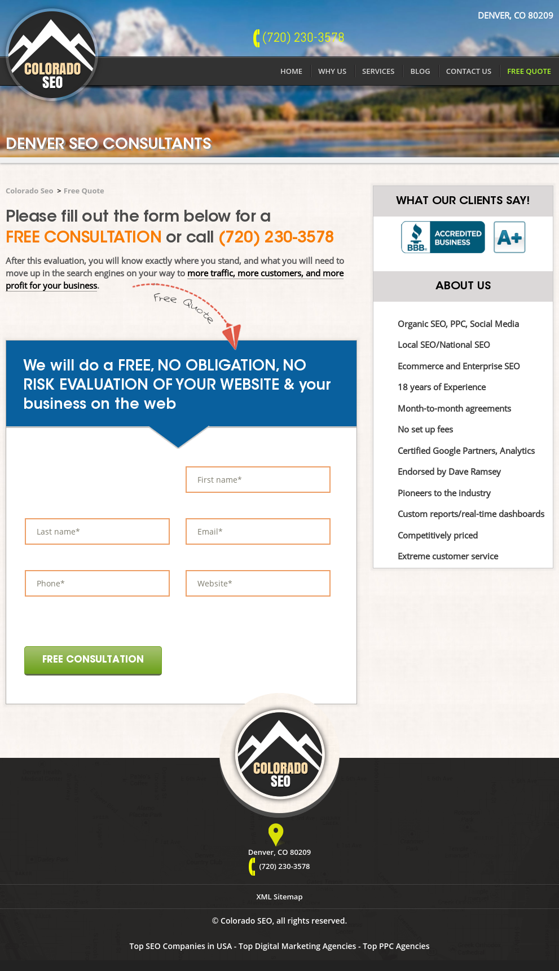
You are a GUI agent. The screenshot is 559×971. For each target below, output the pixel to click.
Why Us (332, 71)
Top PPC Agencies (396, 946)
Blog (420, 71)
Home (291, 71)
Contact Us (468, 71)
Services (378, 71)
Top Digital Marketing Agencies (297, 946)
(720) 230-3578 (276, 238)
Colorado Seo (30, 191)
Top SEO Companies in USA (181, 946)
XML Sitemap (280, 896)
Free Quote (529, 71)
